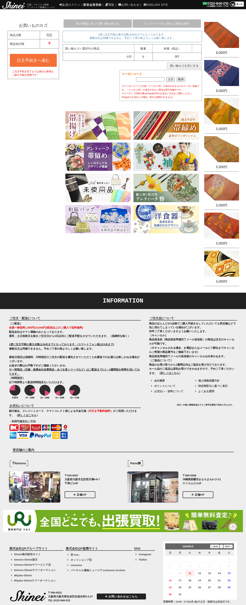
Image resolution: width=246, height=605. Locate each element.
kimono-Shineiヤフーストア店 (32, 564)
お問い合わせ (128, 4)
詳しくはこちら (27, 415)
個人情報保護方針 (209, 380)
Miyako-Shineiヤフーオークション (35, 580)
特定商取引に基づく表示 (213, 385)
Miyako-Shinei (23, 575)
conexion (76, 565)
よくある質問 (206, 391)
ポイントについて (164, 385)
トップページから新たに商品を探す (167, 23)
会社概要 (159, 380)
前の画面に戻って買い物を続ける (97, 23)
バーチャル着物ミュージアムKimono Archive (98, 570)
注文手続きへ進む (33, 60)
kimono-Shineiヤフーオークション (35, 570)
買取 (109, 4)
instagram (145, 554)
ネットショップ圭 (81, 559)
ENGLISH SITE (156, 4)
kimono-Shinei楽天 (26, 559)
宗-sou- (75, 554)
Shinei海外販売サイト (27, 554)
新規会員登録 (92, 4)
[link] (162, 406)
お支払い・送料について (168, 391)
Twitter (143, 559)
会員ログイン (69, 4)
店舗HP (80, 494)
